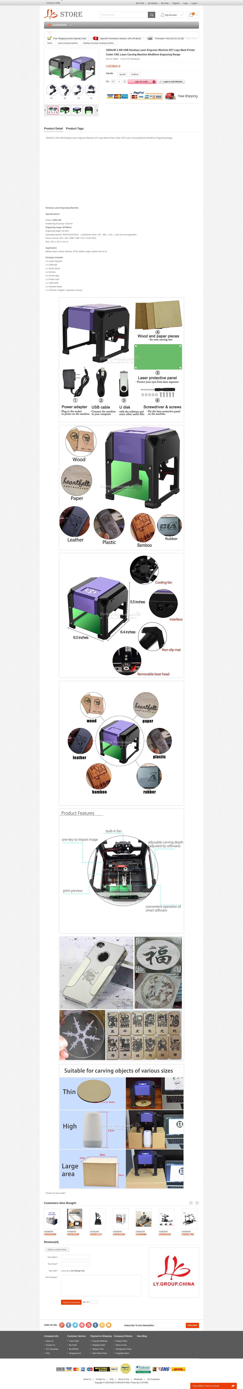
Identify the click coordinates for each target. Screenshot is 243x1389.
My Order (165, 3)
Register (175, 3)
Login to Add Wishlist (172, 82)
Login (185, 3)
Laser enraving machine (68, 43)
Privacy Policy (121, 1341)
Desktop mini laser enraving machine (98, 43)
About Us (49, 1341)
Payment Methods (99, 1341)
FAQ (134, 32)
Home (60, 32)
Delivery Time (98, 1349)
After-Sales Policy (99, 1353)
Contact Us (150, 32)
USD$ (57, 3)
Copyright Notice (122, 1353)
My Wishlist (152, 3)
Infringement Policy (123, 1349)
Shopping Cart (183, 32)
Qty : (108, 81)
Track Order (118, 32)
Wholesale (138, 1379)
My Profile (140, 3)
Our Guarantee (52, 1349)
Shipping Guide (98, 1345)
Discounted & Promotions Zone (88, 32)
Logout (194, 3)
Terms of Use (121, 1345)
